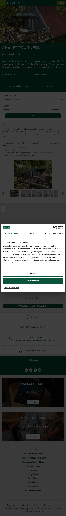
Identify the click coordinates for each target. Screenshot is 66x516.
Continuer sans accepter (11, 288)
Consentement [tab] (11, 234)
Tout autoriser (33, 281)
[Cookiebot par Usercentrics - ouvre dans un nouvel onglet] (53, 227)
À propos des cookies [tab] (54, 234)
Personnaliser (33, 274)
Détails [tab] (32, 234)
